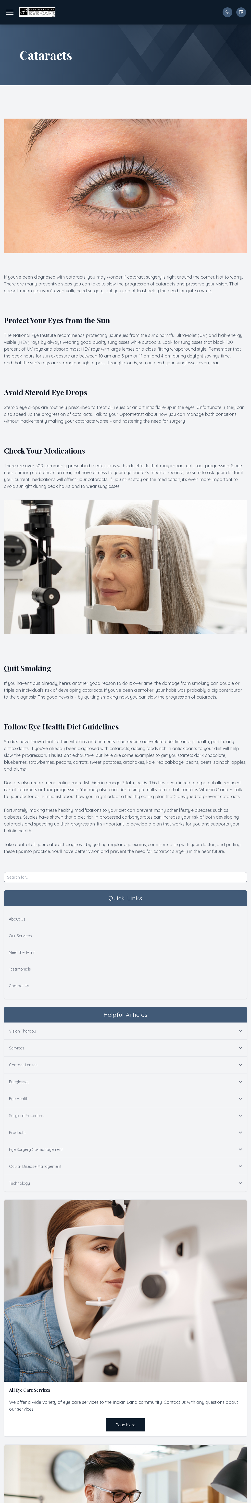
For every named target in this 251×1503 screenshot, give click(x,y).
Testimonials (20, 969)
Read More (125, 1424)
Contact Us (19, 985)
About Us (17, 919)
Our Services (20, 935)
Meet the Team (22, 952)
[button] (10, 12)
